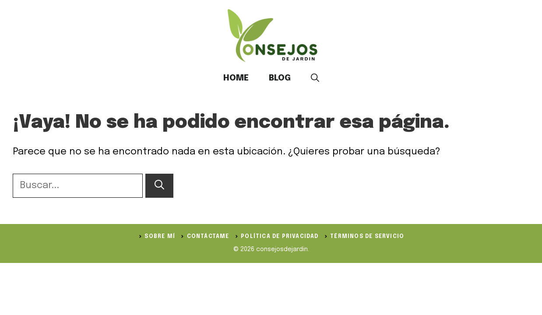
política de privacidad (279, 236)
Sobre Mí (159, 236)
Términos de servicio (367, 236)
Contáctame (208, 236)
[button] (315, 78)
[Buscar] (159, 186)
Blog (280, 78)
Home (236, 78)
